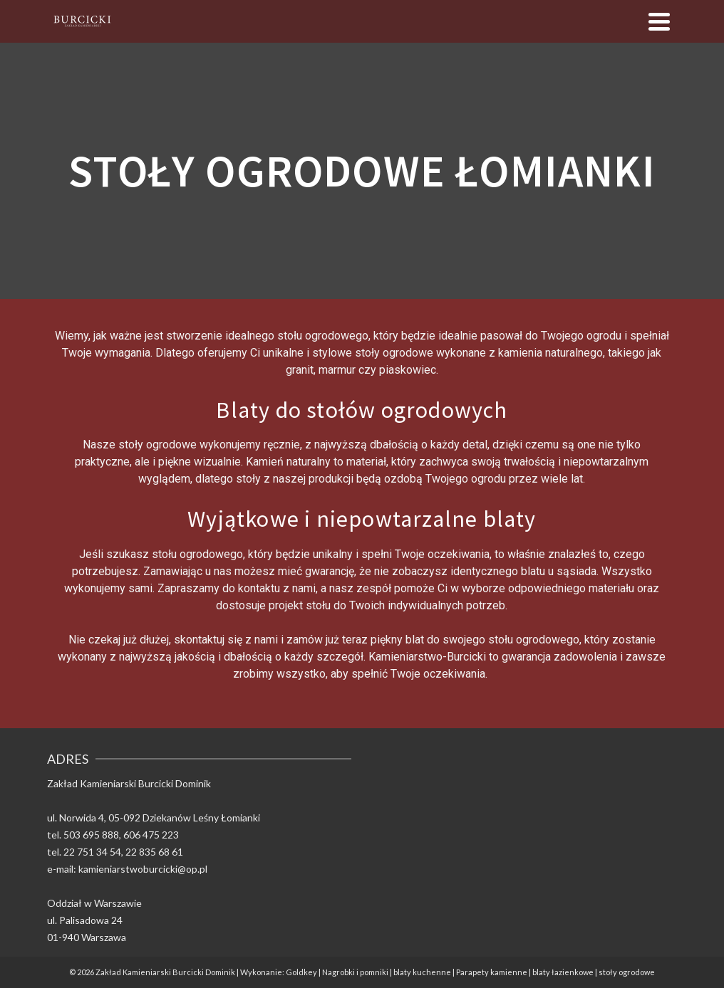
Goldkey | (304, 972)
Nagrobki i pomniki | (357, 972)
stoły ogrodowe (627, 972)
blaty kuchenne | (424, 972)
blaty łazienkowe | (565, 972)
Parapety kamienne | (494, 972)
